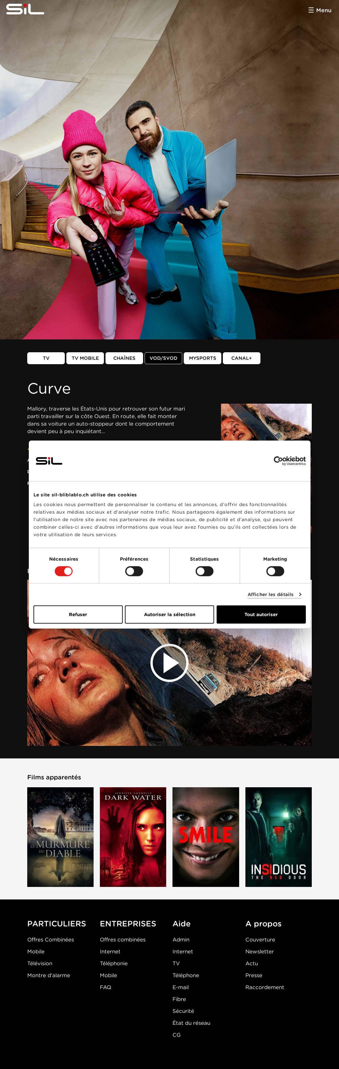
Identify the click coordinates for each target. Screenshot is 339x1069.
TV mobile (85, 358)
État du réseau (191, 1023)
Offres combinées (123, 939)
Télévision (39, 963)
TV (46, 358)
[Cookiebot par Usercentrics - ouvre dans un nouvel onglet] (278, 460)
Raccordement (264, 987)
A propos (263, 923)
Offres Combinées (50, 939)
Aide (181, 923)
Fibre (179, 999)
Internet (110, 951)
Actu (251, 963)
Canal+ (241, 358)
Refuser (78, 614)
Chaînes (124, 358)
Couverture (260, 939)
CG (176, 1035)
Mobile (35, 951)
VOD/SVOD (163, 358)
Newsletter (259, 951)
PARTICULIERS (56, 923)
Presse (253, 975)
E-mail (180, 987)
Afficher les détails (271, 594)
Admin (180, 939)
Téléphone (185, 975)
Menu (323, 10)
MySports (202, 358)
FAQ (105, 987)
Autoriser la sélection (169, 614)
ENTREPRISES (128, 923)
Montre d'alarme (48, 975)
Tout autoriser (261, 614)
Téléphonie (114, 963)
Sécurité (183, 1011)
